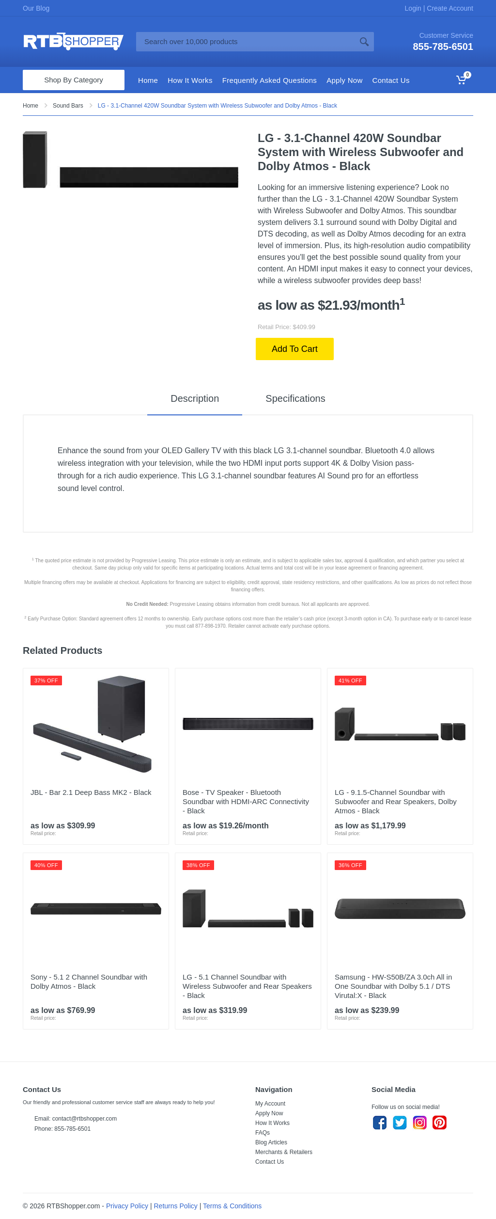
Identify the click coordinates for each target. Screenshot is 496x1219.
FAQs (262, 1132)
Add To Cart (295, 349)
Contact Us (269, 1161)
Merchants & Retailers (283, 1152)
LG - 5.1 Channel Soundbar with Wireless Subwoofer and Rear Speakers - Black (247, 986)
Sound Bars (68, 105)
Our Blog (36, 8)
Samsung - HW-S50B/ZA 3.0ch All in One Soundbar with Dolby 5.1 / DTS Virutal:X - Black (393, 986)
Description (194, 398)
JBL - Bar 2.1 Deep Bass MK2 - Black (91, 792)
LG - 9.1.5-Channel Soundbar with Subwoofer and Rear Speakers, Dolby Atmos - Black (396, 801)
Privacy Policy (127, 1206)
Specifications (295, 398)
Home (30, 105)
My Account (270, 1103)
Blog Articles (271, 1142)
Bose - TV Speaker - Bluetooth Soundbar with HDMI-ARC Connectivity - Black (246, 801)
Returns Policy (176, 1206)
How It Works (272, 1123)
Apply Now (269, 1113)
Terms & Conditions (232, 1206)
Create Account (449, 8)
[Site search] (245, 41)
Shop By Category (73, 80)
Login (414, 8)
